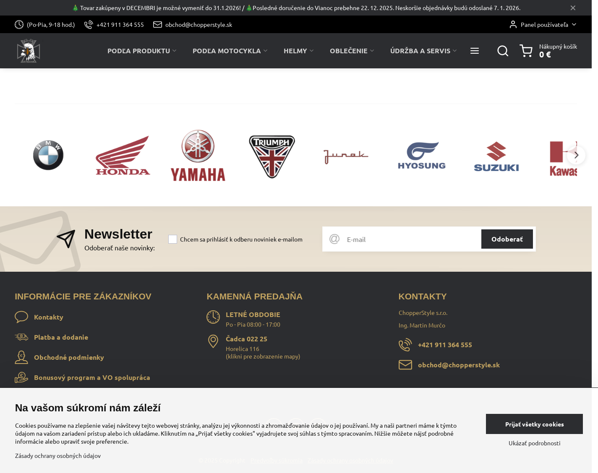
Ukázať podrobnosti (535, 443)
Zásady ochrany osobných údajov (58, 455)
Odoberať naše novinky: (119, 247)
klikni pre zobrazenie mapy (263, 356)
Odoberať (507, 238)
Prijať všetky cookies (534, 424)
